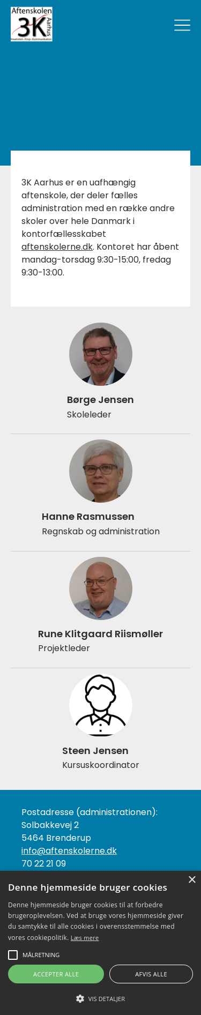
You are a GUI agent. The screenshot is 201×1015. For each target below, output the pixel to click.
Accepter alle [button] (56, 974)
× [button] (192, 880)
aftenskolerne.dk (57, 247)
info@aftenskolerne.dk (69, 851)
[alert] (100, 943)
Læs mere (85, 938)
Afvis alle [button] (151, 974)
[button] (100, 998)
